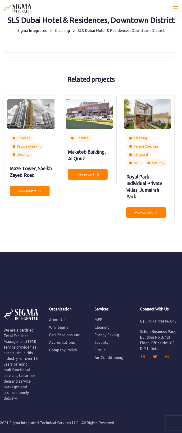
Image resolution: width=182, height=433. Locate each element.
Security (23, 155)
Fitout (100, 350)
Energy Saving (107, 335)
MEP (137, 163)
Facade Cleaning (29, 146)
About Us (57, 320)
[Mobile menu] (175, 8)
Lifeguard (141, 155)
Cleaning (23, 138)
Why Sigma (58, 327)
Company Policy (63, 350)
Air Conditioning (109, 357)
